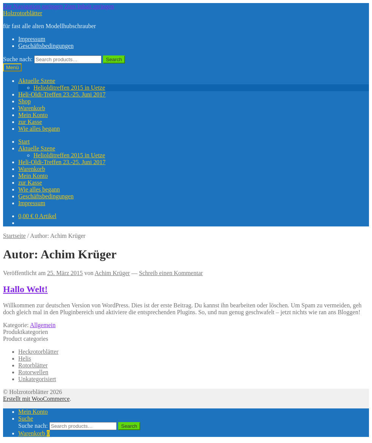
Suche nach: (18, 59)
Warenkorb (31, 108)
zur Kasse (30, 122)
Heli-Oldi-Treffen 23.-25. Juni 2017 (62, 94)
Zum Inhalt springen (89, 6)
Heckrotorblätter (38, 351)
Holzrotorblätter (22, 13)
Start (24, 141)
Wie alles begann (39, 128)
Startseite (14, 236)
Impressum (31, 39)
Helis (24, 358)
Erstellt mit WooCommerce (36, 399)
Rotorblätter (32, 365)
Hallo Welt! (25, 289)
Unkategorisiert (37, 379)
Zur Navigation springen (33, 6)
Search (114, 59)
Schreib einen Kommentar (171, 273)
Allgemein (43, 325)
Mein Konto (33, 115)
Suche (25, 418)
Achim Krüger (112, 273)
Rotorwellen (33, 372)
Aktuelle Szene (36, 81)
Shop (24, 101)
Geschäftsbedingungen (46, 46)
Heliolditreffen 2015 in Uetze (69, 87)
